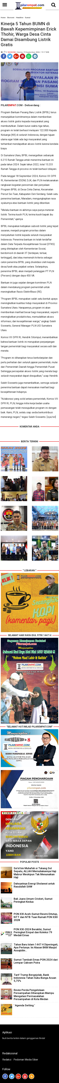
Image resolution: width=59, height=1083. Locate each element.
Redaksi (6, 1059)
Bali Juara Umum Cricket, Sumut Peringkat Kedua (33, 900)
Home (3, 18)
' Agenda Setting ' (24, 1005)
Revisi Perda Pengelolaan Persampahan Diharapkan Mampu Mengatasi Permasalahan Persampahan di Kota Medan (34, 994)
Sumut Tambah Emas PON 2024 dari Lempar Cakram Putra (36, 961)
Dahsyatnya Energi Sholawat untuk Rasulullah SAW (34, 885)
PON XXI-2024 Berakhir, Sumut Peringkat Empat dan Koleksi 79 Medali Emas (33, 932)
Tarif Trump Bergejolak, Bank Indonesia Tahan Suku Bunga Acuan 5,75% (35, 977)
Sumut (27, 18)
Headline (19, 18)
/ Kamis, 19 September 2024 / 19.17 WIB (32, 52)
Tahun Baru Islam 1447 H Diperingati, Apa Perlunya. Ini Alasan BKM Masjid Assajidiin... (36, 947)
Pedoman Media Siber (26, 1059)
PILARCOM (11, 105)
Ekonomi (10, 18)
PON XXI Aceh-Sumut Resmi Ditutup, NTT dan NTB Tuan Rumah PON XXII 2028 (36, 916)
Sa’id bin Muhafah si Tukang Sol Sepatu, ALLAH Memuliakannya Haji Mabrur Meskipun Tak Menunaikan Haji (35, 873)
